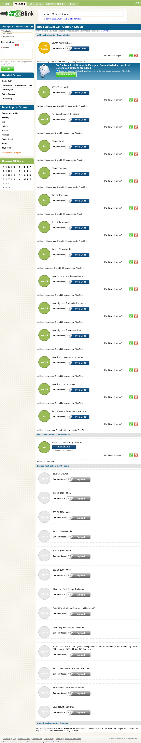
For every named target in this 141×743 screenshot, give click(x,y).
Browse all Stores (24, 739)
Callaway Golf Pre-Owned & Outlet (17, 85)
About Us (59, 739)
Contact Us (6, 739)
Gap (3, 122)
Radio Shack (7, 139)
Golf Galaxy (7, 98)
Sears (54, 19)
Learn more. (105, 31)
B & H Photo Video (73, 19)
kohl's (48, 19)
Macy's (5, 130)
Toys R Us (6, 148)
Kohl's (5, 126)
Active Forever (8, 94)
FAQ (14, 739)
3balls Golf (6, 81)
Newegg (5, 135)
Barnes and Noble (10, 113)
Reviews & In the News (73, 739)
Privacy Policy (49, 739)
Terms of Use (37, 739)
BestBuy (6, 117)
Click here (54, 742)
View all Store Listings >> (11, 153)
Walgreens (61, 19)
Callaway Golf (8, 90)
